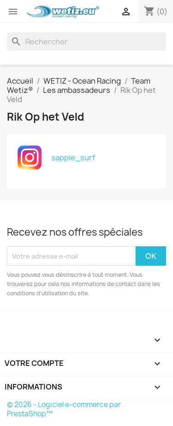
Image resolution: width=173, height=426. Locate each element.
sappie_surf (73, 157)
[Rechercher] (86, 41)
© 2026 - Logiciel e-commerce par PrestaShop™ (64, 409)
